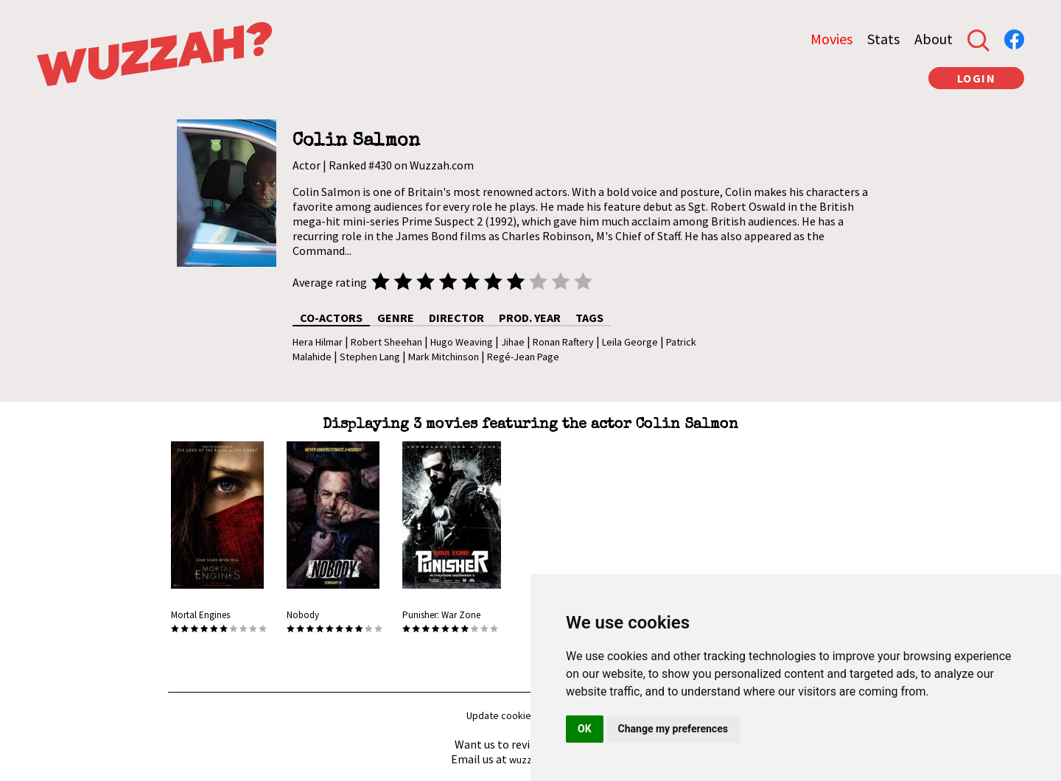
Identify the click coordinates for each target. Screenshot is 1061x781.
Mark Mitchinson (443, 356)
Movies (831, 38)
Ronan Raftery (563, 342)
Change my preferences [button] (673, 729)
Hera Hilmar (318, 342)
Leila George (630, 342)
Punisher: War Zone (441, 615)
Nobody (303, 615)
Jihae (513, 342)
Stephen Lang (370, 356)
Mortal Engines (200, 615)
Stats (883, 38)
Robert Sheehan (386, 342)
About (933, 38)
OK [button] (585, 729)
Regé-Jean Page (523, 356)
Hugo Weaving (461, 342)
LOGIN (976, 78)
